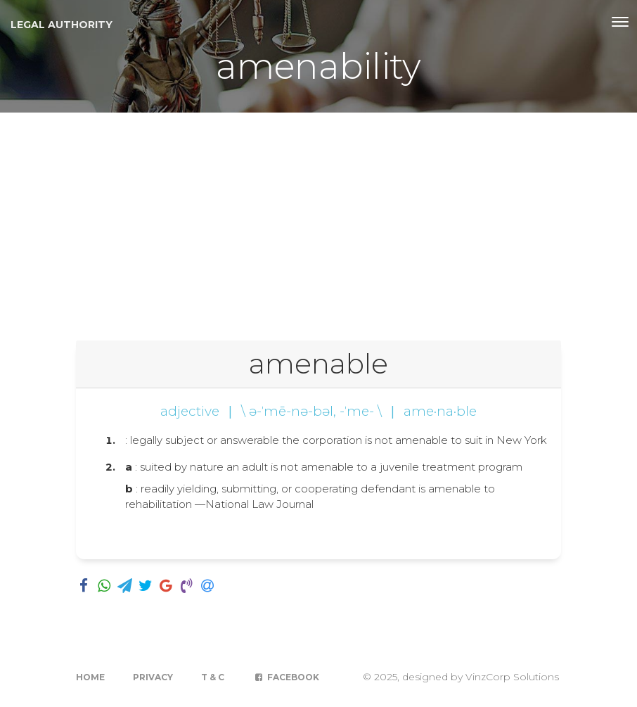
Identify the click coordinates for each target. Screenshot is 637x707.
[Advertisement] (318, 218)
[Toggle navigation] (620, 22)
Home (90, 677)
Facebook (285, 677)
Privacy (153, 677)
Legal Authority (61, 24)
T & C (212, 677)
